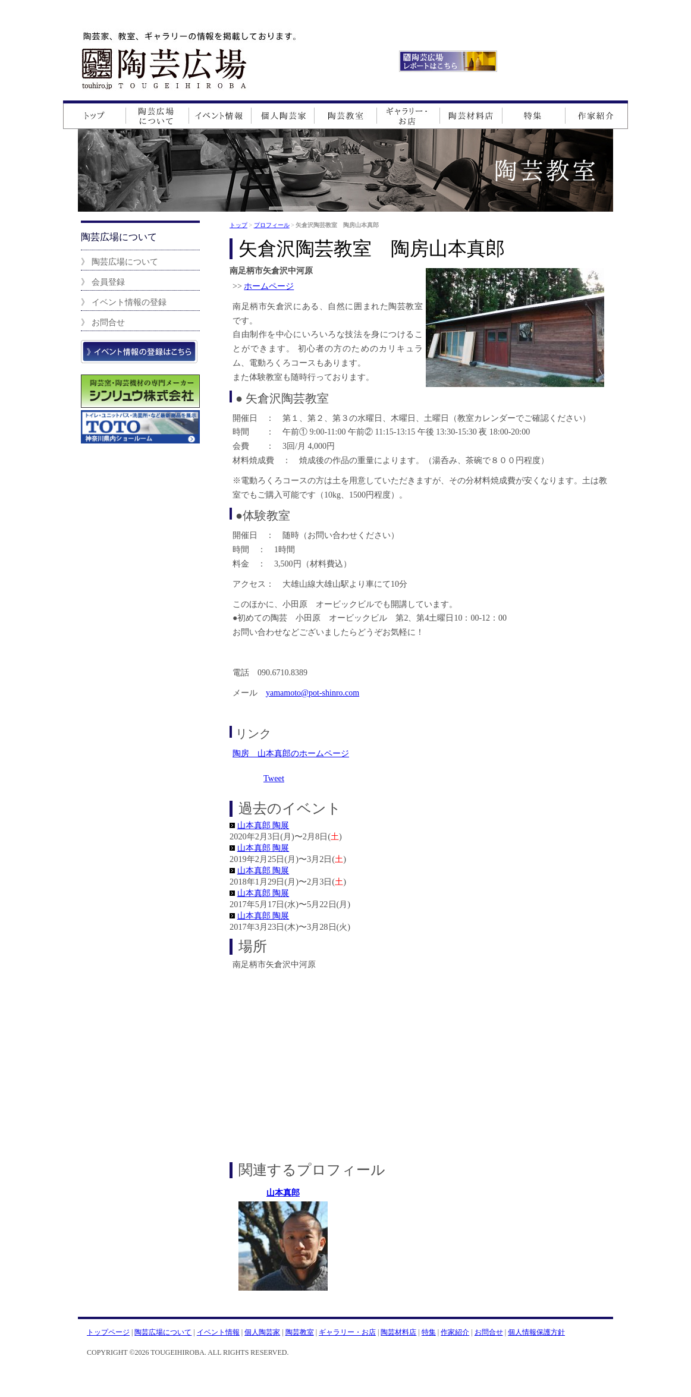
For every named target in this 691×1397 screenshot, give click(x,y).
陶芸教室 (299, 1332)
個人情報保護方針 (536, 1332)
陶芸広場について (162, 1332)
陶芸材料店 (398, 1332)
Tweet (273, 778)
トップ (238, 225)
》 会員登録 (103, 282)
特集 (429, 1332)
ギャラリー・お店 (347, 1332)
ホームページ (269, 286)
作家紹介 (455, 1332)
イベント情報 (218, 1332)
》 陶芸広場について (119, 261)
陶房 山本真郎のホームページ (291, 753)
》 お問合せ (103, 322)
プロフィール (272, 225)
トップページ (108, 1332)
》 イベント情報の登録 (124, 302)
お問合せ (489, 1332)
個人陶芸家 (262, 1332)
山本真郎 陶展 (263, 825)
